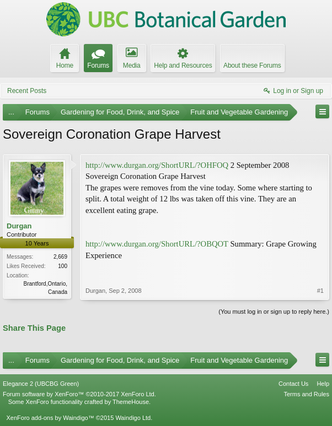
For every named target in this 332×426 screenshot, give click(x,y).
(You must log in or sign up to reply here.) (273, 311)
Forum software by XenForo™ (79, 394)
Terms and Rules (306, 394)
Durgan (19, 226)
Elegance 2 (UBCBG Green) (41, 383)
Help (323, 383)
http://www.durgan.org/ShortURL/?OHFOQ (156, 165)
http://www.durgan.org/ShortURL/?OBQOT (156, 243)
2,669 (60, 257)
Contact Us (293, 383)
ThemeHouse (131, 401)
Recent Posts (26, 91)
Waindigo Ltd (133, 417)
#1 (320, 290)
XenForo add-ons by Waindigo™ (50, 417)
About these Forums (252, 65)
